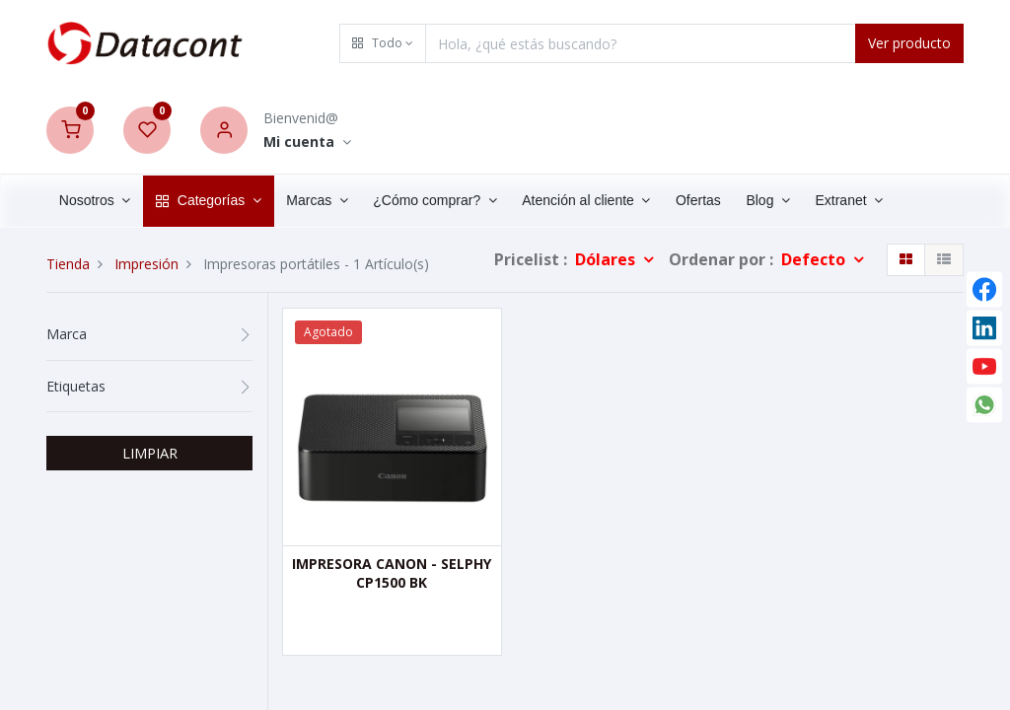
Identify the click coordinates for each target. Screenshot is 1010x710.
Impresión (146, 263)
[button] (382, 43)
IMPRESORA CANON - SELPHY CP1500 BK (391, 573)
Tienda (68, 263)
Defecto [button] (815, 259)
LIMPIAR (150, 452)
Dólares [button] (607, 259)
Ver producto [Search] (909, 43)
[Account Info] (307, 142)
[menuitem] (698, 201)
